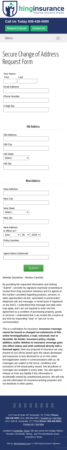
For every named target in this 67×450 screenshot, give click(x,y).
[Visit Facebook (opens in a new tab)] (14, 405)
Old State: (8, 154)
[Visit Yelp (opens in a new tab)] (31, 405)
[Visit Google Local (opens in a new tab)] (41, 405)
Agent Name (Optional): (16, 253)
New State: (9, 208)
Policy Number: (11, 240)
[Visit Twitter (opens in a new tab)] (20, 405)
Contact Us (38, 28)
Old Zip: (7, 163)
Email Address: (11, 86)
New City (8, 198)
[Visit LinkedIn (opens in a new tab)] (25, 405)
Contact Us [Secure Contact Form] (46, 418)
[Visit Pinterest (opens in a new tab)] (52, 405)
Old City (7, 144)
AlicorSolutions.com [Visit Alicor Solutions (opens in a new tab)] (22, 443)
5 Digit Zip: (9, 106)
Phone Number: (11, 96)
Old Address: (10, 134)
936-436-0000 (38, 21)
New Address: (10, 189)
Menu (9, 38)
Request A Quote (16, 28)
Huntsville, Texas (21, 431)
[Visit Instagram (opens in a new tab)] (47, 405)
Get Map (57, 418)
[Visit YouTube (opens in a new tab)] (36, 405)
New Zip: (8, 217)
